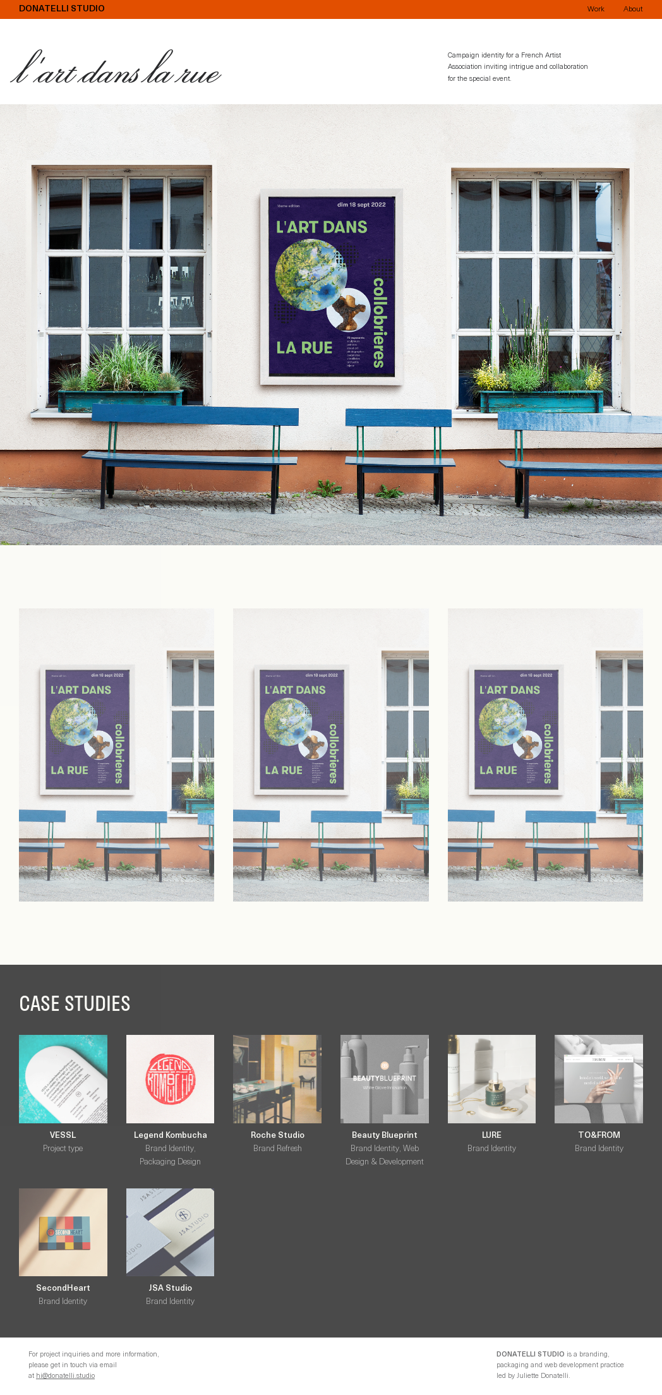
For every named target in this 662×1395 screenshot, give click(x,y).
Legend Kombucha (170, 1136)
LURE (492, 1136)
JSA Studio (170, 1288)
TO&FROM (599, 1136)
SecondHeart (63, 1288)
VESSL (63, 1136)
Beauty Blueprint (385, 1136)
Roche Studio (277, 1136)
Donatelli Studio (62, 9)
